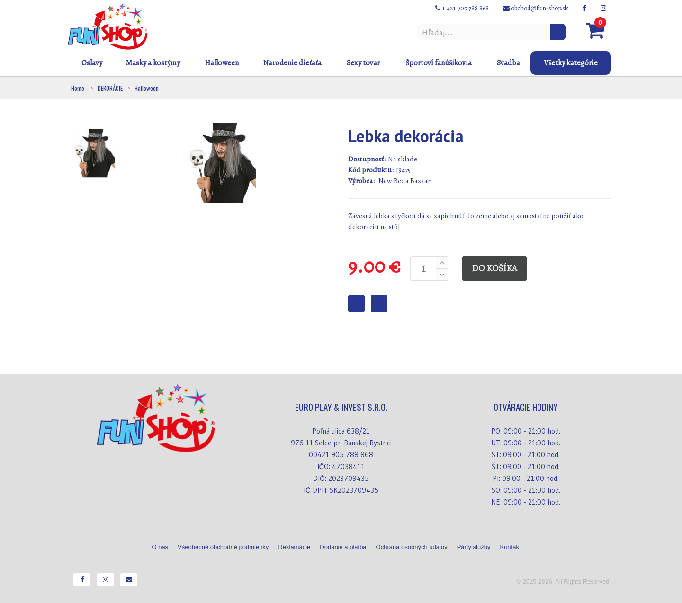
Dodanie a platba (343, 546)
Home (77, 88)
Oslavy (91, 63)
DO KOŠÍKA (494, 268)
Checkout (379, 303)
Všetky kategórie (571, 63)
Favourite (356, 303)
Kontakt (510, 546)
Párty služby (474, 546)
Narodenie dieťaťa (292, 63)
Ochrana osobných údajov (412, 546)
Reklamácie (294, 546)
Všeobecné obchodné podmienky (223, 546)
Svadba (508, 63)
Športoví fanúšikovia (438, 63)
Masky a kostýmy (153, 63)
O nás (160, 546)
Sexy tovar (363, 63)
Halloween (222, 63)
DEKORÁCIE (110, 88)
